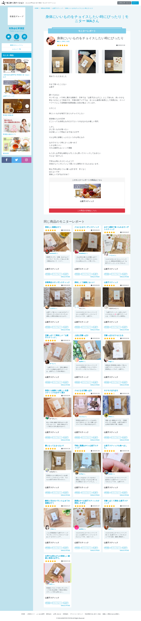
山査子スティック (111, 282)
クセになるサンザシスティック (86, 227)
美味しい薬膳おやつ (53, 227)
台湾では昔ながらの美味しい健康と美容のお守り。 (57, 557)
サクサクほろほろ (111, 390)
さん (53, 253)
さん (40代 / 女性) (63, 41)
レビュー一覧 (16, 49)
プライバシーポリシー (76, 614)
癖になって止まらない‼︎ (54, 446)
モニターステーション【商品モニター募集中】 (13, 3)
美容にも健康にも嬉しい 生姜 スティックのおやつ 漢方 (56, 391)
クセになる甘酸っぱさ (83, 390)
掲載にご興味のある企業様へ (111, 614)
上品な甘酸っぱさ (81, 335)
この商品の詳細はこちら (87, 210)
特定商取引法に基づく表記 (93, 614)
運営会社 (48, 614)
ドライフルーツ (57, 274)
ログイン (135, 3)
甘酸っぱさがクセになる (113, 335)
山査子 (66, 274)
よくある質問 (40, 614)
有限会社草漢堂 (65, 277)
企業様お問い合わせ (124, 3)
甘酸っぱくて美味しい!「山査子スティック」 (56, 336)
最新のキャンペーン (16, 45)
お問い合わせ (57, 614)
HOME (23, 614)
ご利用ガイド (31, 614)
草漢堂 (48, 274)
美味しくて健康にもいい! (84, 282)
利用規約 (65, 614)
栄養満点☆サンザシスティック (57, 282)
